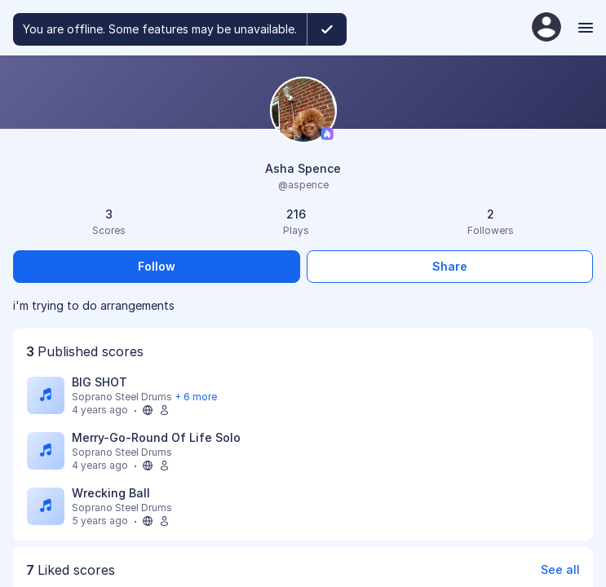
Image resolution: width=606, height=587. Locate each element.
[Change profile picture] (303, 111)
